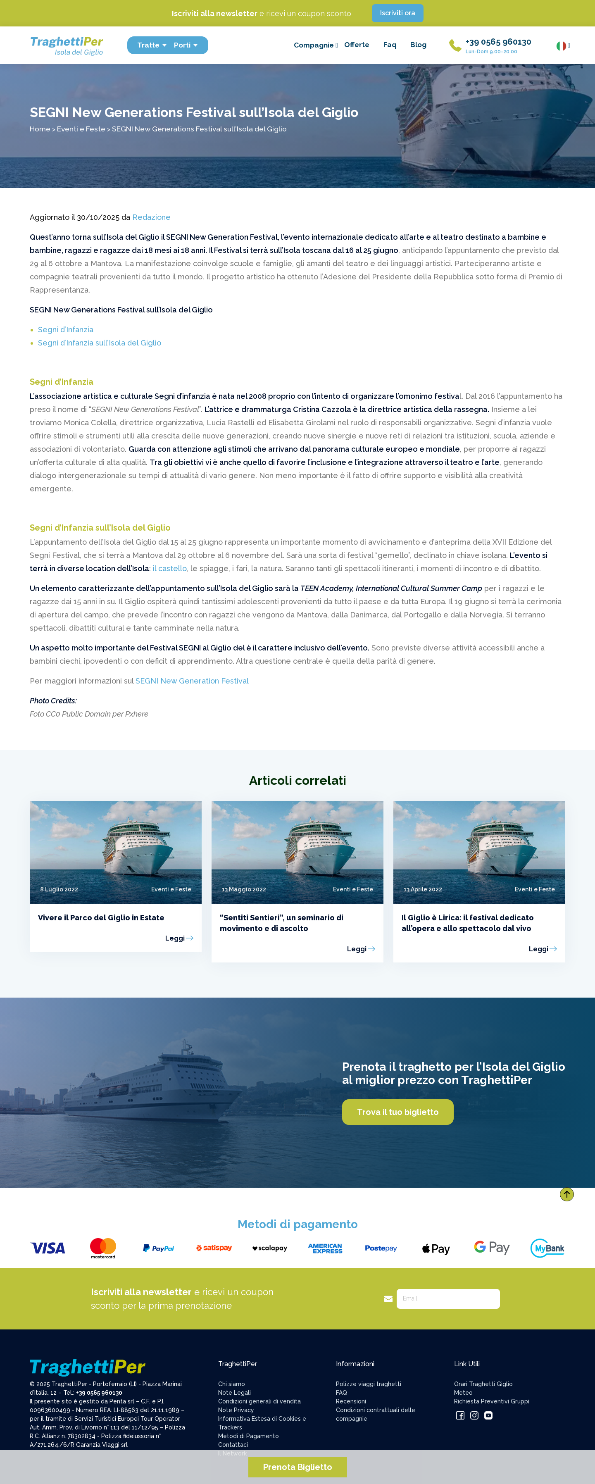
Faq (389, 44)
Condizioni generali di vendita (259, 1401)
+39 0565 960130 (498, 42)
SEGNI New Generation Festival (192, 680)
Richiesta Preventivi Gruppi (491, 1401)
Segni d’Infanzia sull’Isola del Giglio (99, 342)
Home (40, 128)
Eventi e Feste (81, 128)
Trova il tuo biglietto (398, 1112)
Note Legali (234, 1392)
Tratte (152, 45)
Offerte (356, 44)
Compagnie (316, 45)
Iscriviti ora (397, 13)
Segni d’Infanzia (65, 329)
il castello (170, 568)
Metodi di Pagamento (248, 1436)
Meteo (463, 1392)
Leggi (175, 938)
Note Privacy (236, 1410)
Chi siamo (231, 1384)
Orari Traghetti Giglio (483, 1384)
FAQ (341, 1392)
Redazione (151, 217)
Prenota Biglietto (297, 1467)
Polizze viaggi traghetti (368, 1384)
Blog (418, 44)
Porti (186, 45)
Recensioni (351, 1401)
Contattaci (233, 1444)
